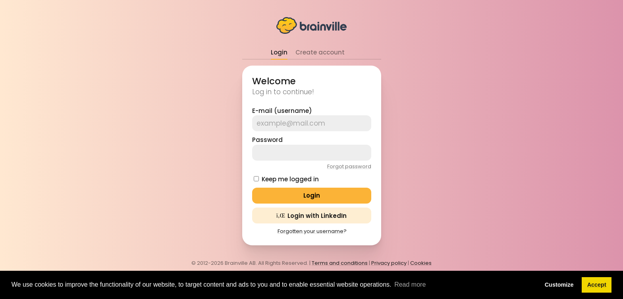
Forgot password (349, 166)
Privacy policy (389, 263)
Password (267, 140)
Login (279, 52)
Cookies (421, 263)
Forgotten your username (310, 231)
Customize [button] (559, 285)
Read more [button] (410, 284)
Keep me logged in (290, 179)
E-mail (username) (282, 111)
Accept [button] (596, 285)
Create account (320, 52)
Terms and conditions (340, 263)
